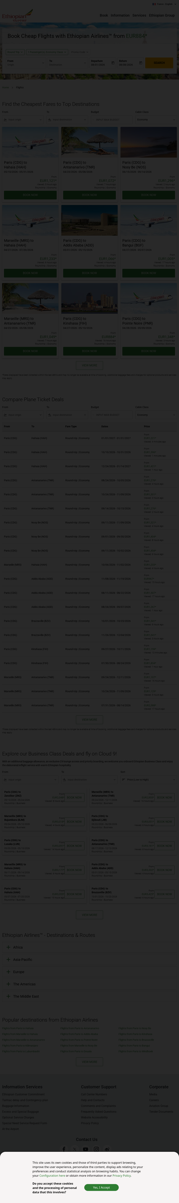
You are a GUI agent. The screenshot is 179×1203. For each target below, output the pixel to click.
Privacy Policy (122, 1176)
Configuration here (53, 1176)
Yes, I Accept (101, 1187)
